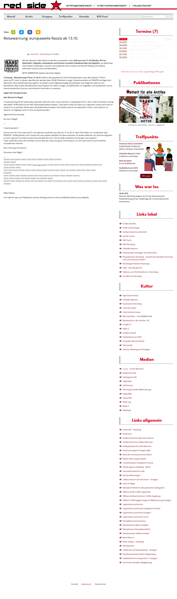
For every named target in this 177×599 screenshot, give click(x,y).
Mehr (168, 39)
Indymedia (127, 381)
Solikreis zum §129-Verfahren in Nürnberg (140, 272)
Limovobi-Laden (129, 308)
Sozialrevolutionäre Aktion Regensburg (139, 554)
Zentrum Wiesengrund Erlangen (136, 349)
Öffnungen (146, 176)
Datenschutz (100, 584)
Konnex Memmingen (131, 475)
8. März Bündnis (129, 223)
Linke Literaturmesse (132, 312)
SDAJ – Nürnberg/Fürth (132, 268)
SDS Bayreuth (128, 546)
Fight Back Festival (130, 295)
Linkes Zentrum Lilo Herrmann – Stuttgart (140, 479)
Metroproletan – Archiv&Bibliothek (137, 316)
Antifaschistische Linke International (138, 438)
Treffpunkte (65, 16)
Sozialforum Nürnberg (132, 276)
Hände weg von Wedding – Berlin (137, 467)
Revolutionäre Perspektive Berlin (136, 529)
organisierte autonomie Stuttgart (137, 512)
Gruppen (47, 16)
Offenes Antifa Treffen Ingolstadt (136, 492)
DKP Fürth (127, 240)
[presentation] (122, 108)
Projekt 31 (127, 324)
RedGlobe (127, 410)
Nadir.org (127, 402)
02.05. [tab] (123, 42)
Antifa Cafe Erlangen (131, 228)
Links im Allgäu (129, 483)
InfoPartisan (128, 385)
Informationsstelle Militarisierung (137, 389)
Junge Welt (127, 393)
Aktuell (11, 16)
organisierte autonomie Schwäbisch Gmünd (141, 508)
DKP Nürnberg (129, 244)
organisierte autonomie (133, 504)
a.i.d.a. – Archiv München (133, 369)
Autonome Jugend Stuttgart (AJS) (136, 450)
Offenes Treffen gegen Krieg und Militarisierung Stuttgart (147, 500)
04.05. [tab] (123, 45)
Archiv (29, 16)
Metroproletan (125, 161)
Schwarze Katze (129, 333)
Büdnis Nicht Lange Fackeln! (134, 459)
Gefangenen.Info (130, 377)
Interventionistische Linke (133, 471)
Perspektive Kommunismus (134, 521)
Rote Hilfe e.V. (128, 537)
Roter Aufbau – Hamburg (133, 541)
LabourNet (127, 398)
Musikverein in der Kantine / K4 (136, 320)
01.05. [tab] (122, 39)
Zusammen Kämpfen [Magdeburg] (137, 562)
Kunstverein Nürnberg (132, 304)
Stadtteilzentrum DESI (128, 168)
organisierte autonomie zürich (136, 517)
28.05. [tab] (123, 51)
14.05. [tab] (123, 48)
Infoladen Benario (130, 248)
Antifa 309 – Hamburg (132, 429)
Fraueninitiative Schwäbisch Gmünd (138, 463)
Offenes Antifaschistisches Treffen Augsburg (141, 496)
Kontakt (84, 16)
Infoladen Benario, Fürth (129, 153)
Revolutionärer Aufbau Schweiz (136, 533)
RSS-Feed (102, 16)
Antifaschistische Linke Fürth (135, 232)
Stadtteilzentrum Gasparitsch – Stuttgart (140, 558)
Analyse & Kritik (129, 373)
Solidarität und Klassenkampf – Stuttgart (140, 550)
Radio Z (126, 328)
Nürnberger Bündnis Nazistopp (136, 263)
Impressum (86, 584)
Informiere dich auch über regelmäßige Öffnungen (142, 71)
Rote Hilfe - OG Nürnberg (40, 54)
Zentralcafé (127, 345)
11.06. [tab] (123, 54)
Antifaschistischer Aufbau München (138, 442)
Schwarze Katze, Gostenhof (131, 143)
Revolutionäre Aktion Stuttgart (136, 525)
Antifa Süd (127, 434)
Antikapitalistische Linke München (137, 446)
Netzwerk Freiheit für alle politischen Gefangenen (144, 488)
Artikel (56, 197)
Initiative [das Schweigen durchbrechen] (140, 252)
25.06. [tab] (123, 57)
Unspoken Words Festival (133, 341)
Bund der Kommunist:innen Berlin (137, 454)
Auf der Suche (129, 236)
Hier (5, 197)
